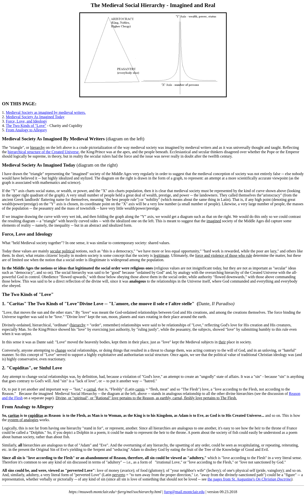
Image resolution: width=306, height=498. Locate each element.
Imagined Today (59, 165)
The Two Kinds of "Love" (26, 126)
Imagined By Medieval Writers (74, 138)
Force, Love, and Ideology (26, 121)
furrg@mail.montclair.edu (184, 492)
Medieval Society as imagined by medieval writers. (46, 112)
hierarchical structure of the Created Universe (43, 152)
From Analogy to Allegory (26, 130)
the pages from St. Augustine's (249, 479)
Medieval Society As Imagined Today (35, 117)
